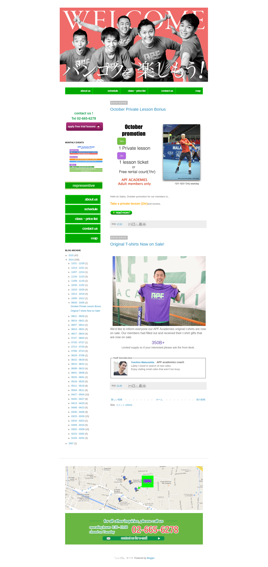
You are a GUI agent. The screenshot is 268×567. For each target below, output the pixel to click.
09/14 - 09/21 (78, 320)
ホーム (159, 399)
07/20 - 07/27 (78, 342)
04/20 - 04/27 (78, 399)
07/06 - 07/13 (78, 351)
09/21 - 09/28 (78, 316)
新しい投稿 (116, 399)
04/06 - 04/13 (78, 407)
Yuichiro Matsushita (142, 362)
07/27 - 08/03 (78, 338)
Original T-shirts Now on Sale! (137, 244)
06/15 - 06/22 (78, 364)
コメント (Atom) (124, 405)
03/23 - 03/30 (78, 416)
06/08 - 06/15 (78, 368)
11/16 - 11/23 (78, 276)
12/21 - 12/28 (78, 263)
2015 (71, 255)
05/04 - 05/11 (78, 390)
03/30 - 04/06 (78, 412)
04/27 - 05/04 (78, 394)
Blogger (150, 558)
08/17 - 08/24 (78, 333)
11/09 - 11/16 (78, 281)
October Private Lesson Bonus (138, 109)
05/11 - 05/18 (78, 386)
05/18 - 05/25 (78, 381)
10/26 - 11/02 (78, 285)
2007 (71, 443)
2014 (71, 259)
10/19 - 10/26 (78, 289)
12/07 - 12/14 (78, 272)
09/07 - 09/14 (78, 325)
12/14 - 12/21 (78, 268)
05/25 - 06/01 (78, 377)
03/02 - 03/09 (78, 429)
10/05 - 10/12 (78, 298)
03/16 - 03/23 (78, 420)
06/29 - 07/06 (78, 355)
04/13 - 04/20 (78, 403)
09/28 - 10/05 (78, 302)
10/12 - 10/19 (78, 294)
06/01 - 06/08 (78, 372)
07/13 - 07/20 (78, 346)
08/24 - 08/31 (78, 329)
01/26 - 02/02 (78, 438)
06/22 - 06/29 (78, 359)
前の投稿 (200, 399)
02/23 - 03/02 (78, 434)
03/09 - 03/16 (78, 425)
